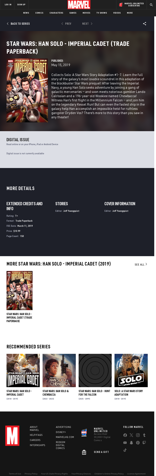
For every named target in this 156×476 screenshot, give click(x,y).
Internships (37, 446)
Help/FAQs (36, 436)
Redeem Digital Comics (60, 446)
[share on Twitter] (131, 437)
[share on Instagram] (138, 437)
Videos (117, 12)
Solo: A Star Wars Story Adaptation (128, 394)
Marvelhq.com (65, 438)
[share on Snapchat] (131, 444)
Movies (86, 12)
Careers (35, 441)
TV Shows (102, 12)
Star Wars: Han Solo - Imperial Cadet (19, 394)
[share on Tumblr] (144, 437)
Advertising (63, 428)
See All (141, 265)
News (26, 12)
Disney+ (61, 433)
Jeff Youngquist (71, 211)
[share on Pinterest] (138, 444)
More (130, 12)
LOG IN (8, 4)
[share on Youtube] (125, 444)
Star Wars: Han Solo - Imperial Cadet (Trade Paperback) (19, 318)
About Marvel (34, 429)
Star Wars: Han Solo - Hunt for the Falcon (94, 394)
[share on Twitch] (144, 444)
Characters (56, 12)
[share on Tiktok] (125, 452)
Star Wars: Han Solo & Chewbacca (56, 394)
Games (72, 12)
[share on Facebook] (125, 437)
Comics (39, 12)
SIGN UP (21, 4)
